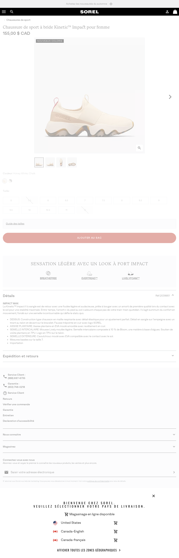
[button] (4, 12)
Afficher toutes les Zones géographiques (89, 550)
